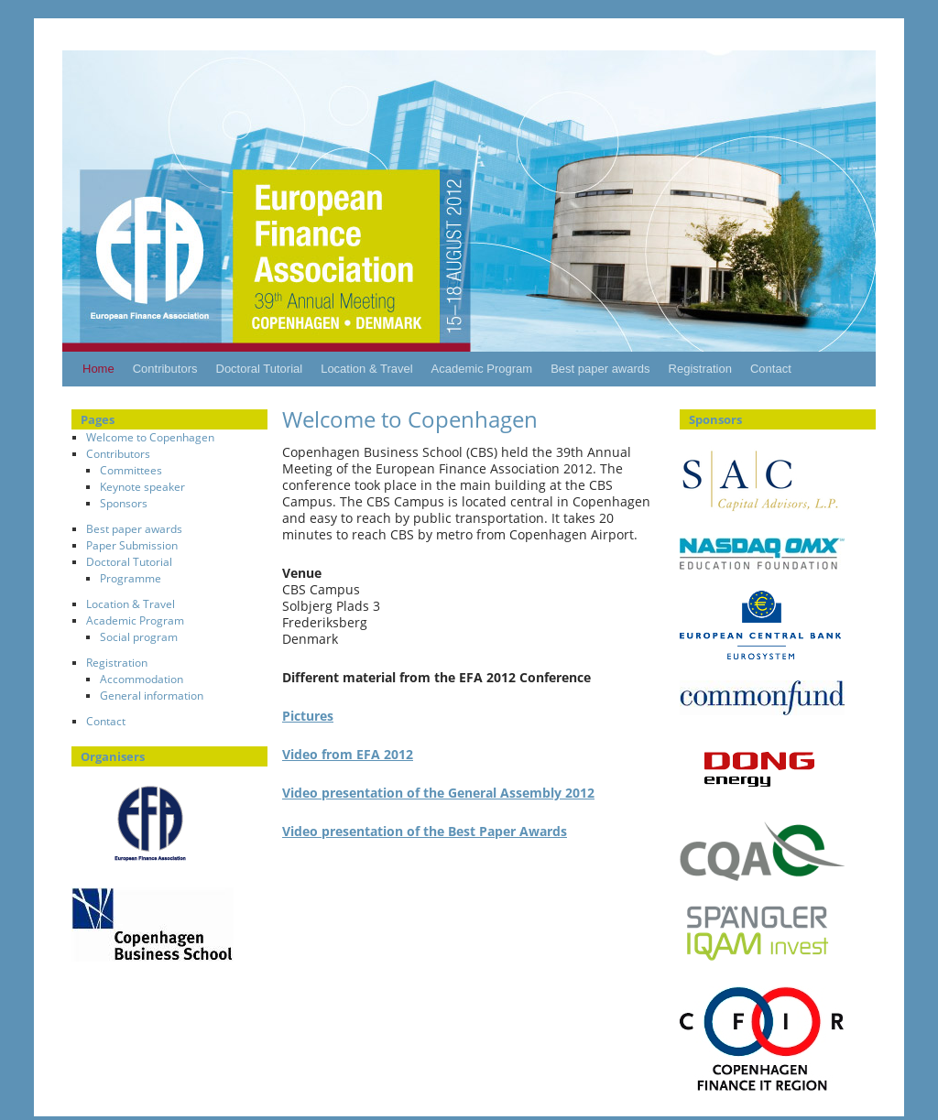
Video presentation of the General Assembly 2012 (438, 792)
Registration (700, 368)
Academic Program (482, 368)
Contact (770, 368)
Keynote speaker (142, 487)
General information (151, 695)
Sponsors (123, 503)
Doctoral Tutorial (259, 368)
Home (98, 368)
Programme (130, 578)
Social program (139, 637)
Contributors (165, 368)
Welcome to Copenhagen (150, 437)
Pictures (307, 715)
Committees (131, 470)
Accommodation (141, 679)
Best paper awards (600, 368)
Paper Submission (132, 545)
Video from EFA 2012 (347, 754)
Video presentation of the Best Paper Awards (424, 831)
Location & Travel (366, 368)
